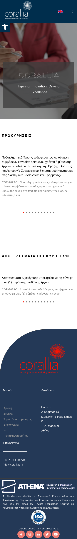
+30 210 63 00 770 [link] (14, 460)
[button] (72, 11)
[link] (5, 27)
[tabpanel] (38, 176)
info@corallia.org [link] (13, 465)
